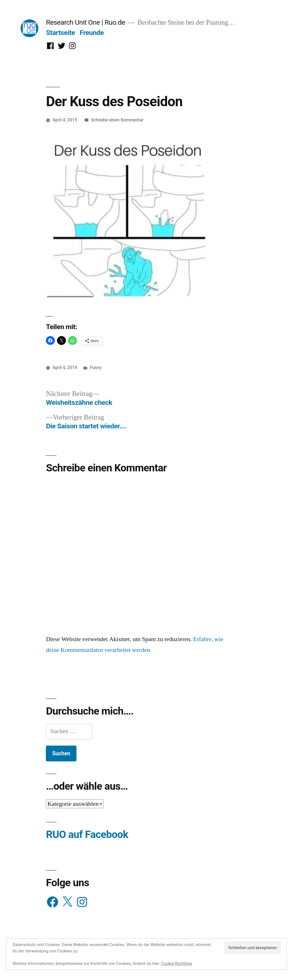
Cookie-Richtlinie (176, 963)
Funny (95, 367)
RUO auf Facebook (87, 834)
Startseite (60, 33)
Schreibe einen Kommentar (117, 120)
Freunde (92, 33)
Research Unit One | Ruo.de (85, 22)
